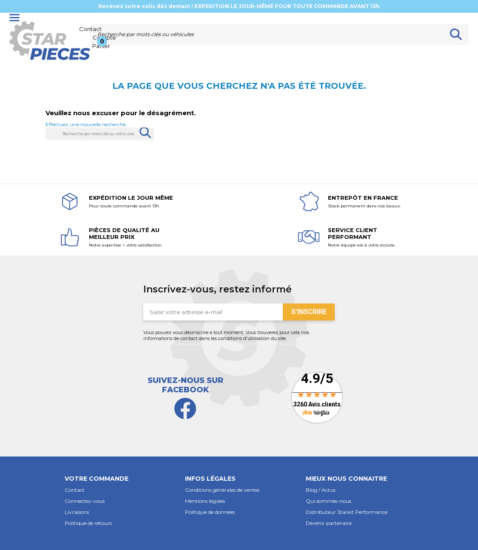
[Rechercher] (266, 34)
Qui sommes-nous (328, 501)
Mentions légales (205, 501)
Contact (75, 490)
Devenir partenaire (329, 523)
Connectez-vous (85, 501)
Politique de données (210, 512)
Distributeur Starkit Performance (346, 512)
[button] (118, 475)
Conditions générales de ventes (222, 490)
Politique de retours (88, 523)
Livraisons (77, 512)
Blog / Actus (321, 490)
